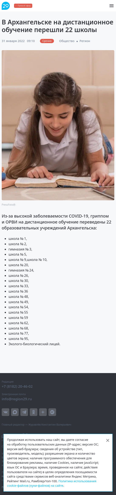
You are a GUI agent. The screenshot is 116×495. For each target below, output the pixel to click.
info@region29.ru (17, 398)
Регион (84, 41)
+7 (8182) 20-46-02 (17, 386)
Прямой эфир (24, 5)
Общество (66, 41)
